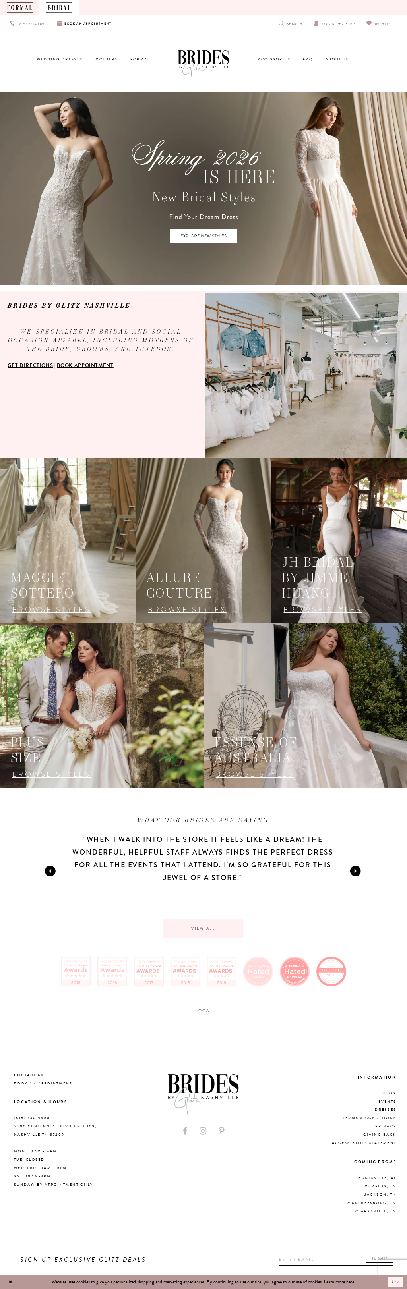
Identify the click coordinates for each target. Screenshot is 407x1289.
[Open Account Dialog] (334, 23)
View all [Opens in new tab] (203, 928)
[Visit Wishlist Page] (379, 23)
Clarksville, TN (375, 1211)
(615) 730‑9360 (32, 1118)
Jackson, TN (380, 1195)
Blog (389, 1093)
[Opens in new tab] (68, 540)
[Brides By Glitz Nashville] (203, 65)
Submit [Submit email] (380, 1258)
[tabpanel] (203, 858)
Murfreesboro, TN (371, 1203)
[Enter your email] (336, 1260)
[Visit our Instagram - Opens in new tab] (203, 1131)
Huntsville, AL (377, 1178)
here (350, 1281)
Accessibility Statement (364, 1143)
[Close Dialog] (10, 1281)
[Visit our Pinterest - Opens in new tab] (221, 1131)
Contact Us (29, 1075)
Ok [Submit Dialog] (396, 1281)
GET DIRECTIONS (30, 365)
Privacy (385, 1126)
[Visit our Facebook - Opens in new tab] (185, 1131)
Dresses (385, 1110)
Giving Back (379, 1135)
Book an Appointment (43, 1083)
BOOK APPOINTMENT (85, 365)
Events (387, 1101)
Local (204, 1011)
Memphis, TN (380, 1186)
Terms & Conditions (369, 1118)
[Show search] (290, 23)
